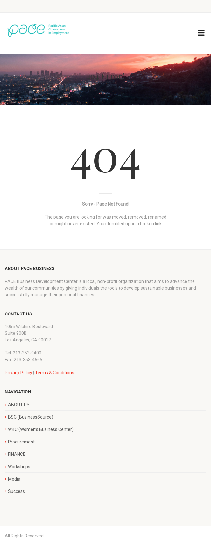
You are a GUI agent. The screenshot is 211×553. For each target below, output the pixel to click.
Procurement (21, 441)
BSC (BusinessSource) (30, 417)
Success (16, 491)
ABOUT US (19, 404)
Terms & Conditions (54, 372)
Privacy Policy (18, 372)
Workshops (19, 466)
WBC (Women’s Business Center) (41, 429)
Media (14, 479)
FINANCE (16, 454)
